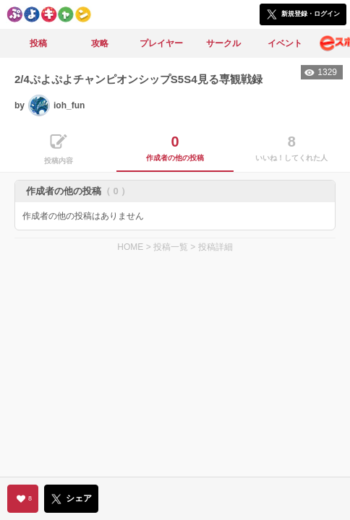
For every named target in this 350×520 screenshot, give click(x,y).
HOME (130, 247)
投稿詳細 (215, 247)
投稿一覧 (170, 247)
